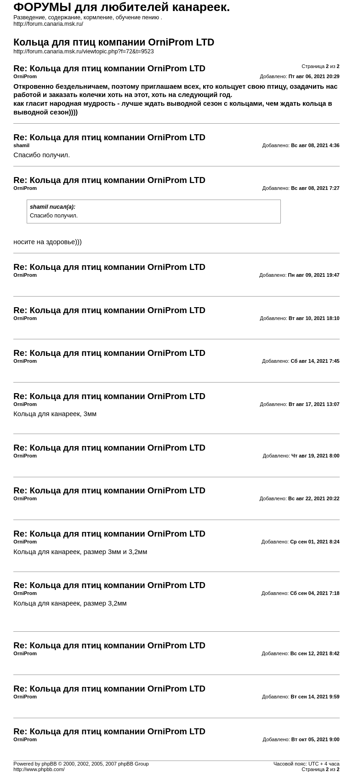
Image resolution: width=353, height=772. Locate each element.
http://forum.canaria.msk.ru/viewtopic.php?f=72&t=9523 (83, 51)
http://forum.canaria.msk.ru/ (48, 24)
